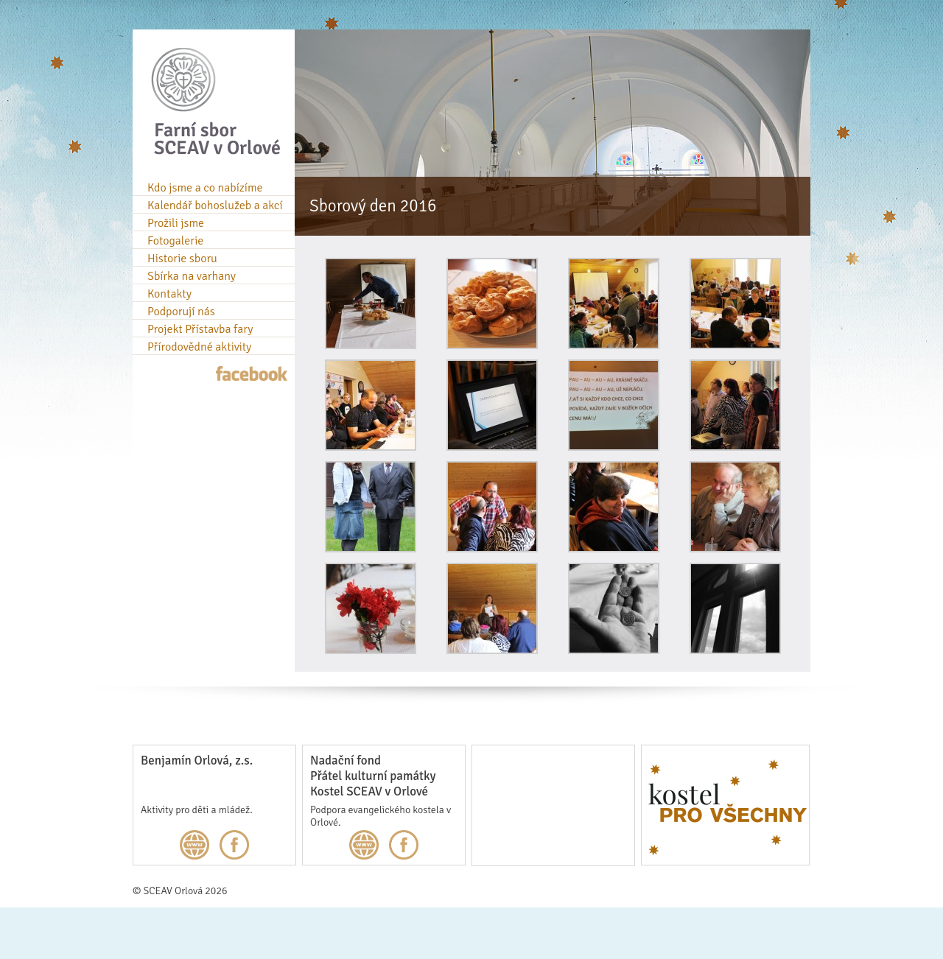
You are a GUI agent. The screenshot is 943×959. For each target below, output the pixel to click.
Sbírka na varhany (191, 276)
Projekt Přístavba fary (200, 329)
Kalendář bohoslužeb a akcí (215, 205)
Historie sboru (182, 258)
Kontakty (169, 294)
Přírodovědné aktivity (199, 347)
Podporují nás (181, 311)
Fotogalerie (175, 240)
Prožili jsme (175, 223)
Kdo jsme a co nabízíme (205, 187)
